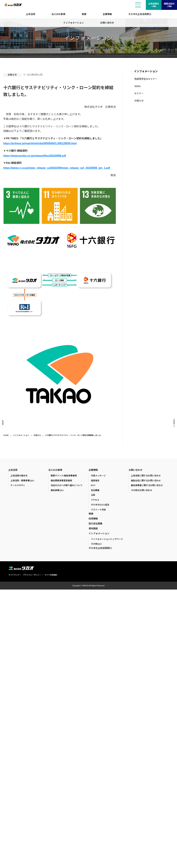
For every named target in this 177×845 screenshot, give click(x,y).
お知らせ (12, 74)
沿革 (93, 494)
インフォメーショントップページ (107, 539)
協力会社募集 (95, 523)
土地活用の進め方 (19, 475)
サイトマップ (13, 575)
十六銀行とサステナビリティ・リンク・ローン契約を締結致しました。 (74, 435)
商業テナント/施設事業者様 (64, 475)
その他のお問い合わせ (141, 490)
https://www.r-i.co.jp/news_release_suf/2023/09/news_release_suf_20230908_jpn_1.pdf (57, 167)
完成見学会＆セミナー (145, 79)
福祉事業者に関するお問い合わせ (147, 485)
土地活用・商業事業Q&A (22, 480)
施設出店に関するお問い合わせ (146, 480)
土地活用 (30, 14)
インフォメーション (73, 22)
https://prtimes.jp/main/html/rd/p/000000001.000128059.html (40, 143)
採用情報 (93, 518)
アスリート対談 (98, 509)
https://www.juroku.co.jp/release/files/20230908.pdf (35, 155)
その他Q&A (96, 544)
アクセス (95, 499)
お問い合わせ (107, 22)
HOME (6, 435)
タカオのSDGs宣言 (100, 504)
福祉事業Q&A (57, 490)
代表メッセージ (98, 475)
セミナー (138, 93)
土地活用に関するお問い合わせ (146, 475)
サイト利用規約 (50, 575)
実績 (84, 14)
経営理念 (95, 480)
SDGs (137, 86)
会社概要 (95, 490)
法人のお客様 (58, 14)
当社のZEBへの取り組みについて (67, 485)
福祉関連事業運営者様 (61, 480)
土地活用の (153, 5)
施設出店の (169, 5)
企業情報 (107, 14)
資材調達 (93, 528)
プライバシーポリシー (32, 575)
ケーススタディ (17, 485)
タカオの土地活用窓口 (139, 14)
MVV (93, 485)
